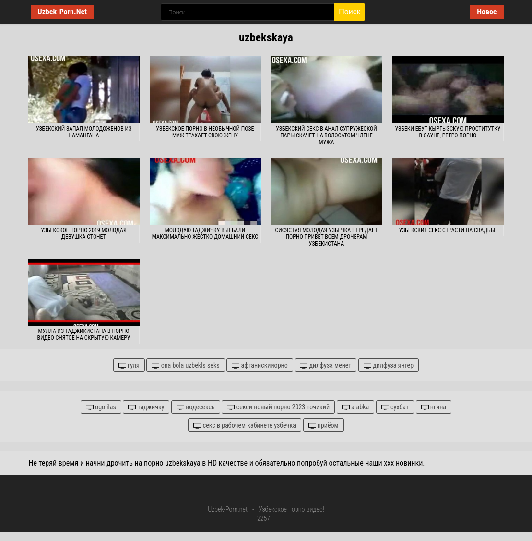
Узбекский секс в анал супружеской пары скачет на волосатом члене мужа (326, 135)
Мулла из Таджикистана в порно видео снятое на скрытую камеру (83, 334)
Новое (487, 11)
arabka (355, 407)
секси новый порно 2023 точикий (278, 407)
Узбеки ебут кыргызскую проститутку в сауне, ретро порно (448, 132)
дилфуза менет (325, 365)
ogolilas (101, 407)
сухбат (395, 407)
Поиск (349, 12)
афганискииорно (259, 365)
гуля (129, 365)
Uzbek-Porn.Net (62, 11)
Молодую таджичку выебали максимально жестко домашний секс (205, 233)
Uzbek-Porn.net (228, 509)
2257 (263, 518)
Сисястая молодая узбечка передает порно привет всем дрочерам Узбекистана (326, 237)
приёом (323, 425)
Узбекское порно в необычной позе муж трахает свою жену (205, 132)
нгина (434, 407)
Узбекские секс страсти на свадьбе (448, 230)
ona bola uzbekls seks (185, 365)
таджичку (146, 407)
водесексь (196, 407)
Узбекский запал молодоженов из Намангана (83, 132)
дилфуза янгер (389, 365)
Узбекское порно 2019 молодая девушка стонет (84, 233)
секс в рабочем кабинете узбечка (244, 425)
